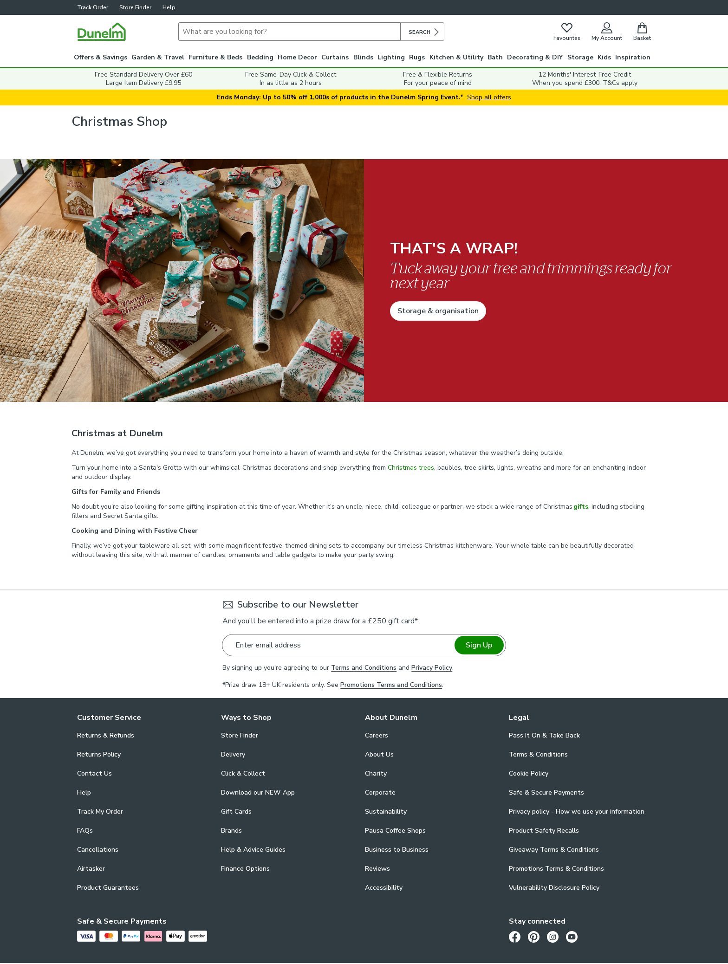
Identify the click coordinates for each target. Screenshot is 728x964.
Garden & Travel (157, 57)
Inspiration (632, 57)
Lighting (391, 57)
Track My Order (100, 811)
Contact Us (94, 773)
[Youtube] (572, 937)
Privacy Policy (431, 667)
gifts (580, 506)
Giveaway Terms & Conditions (554, 849)
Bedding (260, 57)
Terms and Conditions (363, 667)
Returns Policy (99, 754)
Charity (376, 773)
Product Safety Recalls (544, 830)
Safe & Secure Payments (546, 792)
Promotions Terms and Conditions (391, 684)
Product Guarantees (108, 887)
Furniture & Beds (215, 57)
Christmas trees (411, 467)
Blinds (363, 57)
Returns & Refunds (105, 735)
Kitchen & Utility (456, 57)
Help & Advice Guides (253, 849)
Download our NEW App (258, 792)
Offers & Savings (100, 57)
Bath (495, 57)
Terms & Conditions (538, 754)
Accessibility (384, 887)
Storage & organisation (438, 311)
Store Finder (135, 7)
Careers (376, 735)
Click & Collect (243, 773)
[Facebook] (514, 937)
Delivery (233, 754)
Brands (231, 830)
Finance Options (245, 868)
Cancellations (97, 849)
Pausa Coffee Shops (395, 830)
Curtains (335, 57)
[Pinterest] (534, 937)
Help (169, 7)
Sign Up (479, 645)
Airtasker (91, 868)
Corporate (380, 792)
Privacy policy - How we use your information (576, 811)
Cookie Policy (528, 773)
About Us (379, 754)
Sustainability (386, 811)
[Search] (289, 31)
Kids (604, 57)
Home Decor (297, 57)
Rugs (417, 57)
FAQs (85, 830)
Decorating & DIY (535, 57)
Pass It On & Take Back (544, 735)
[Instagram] (553, 937)
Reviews (377, 868)
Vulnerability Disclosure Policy (554, 887)
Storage (580, 57)
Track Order (92, 7)
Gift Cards (236, 811)
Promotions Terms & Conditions (556, 868)
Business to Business (397, 849)
